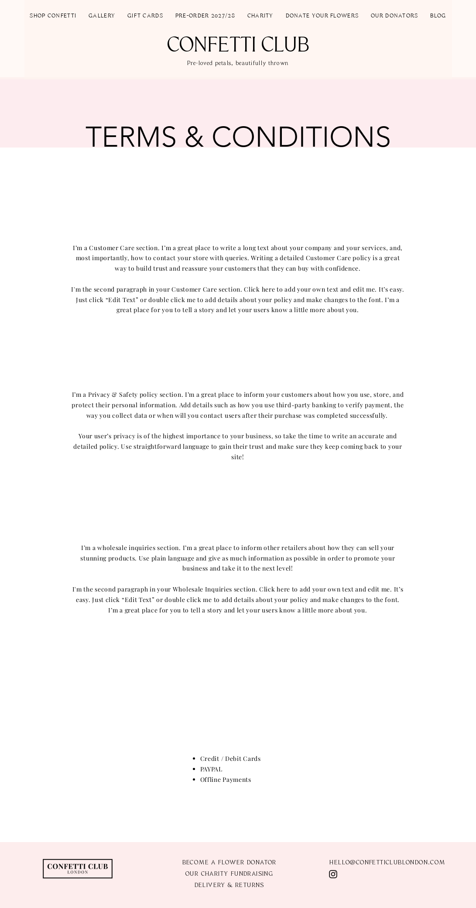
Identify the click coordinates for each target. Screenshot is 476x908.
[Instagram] (333, 874)
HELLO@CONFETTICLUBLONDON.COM (387, 863)
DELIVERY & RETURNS (229, 885)
